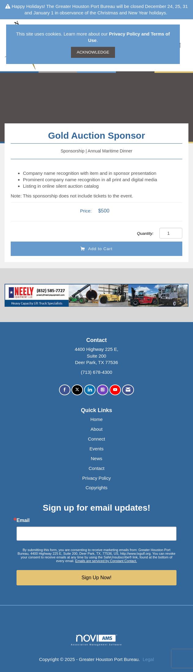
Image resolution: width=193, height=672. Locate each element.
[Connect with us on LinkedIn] (89, 390)
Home (96, 419)
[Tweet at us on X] (77, 390)
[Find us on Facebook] (64, 390)
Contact (97, 468)
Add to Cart (96, 248)
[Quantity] (170, 233)
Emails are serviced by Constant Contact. (106, 561)
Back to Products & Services (45, 114)
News (96, 458)
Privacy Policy (96, 478)
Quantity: (145, 233)
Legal (148, 659)
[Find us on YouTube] (115, 390)
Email (23, 520)
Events (97, 448)
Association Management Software (96, 640)
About (96, 429)
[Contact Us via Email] (128, 390)
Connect (96, 438)
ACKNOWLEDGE (93, 52)
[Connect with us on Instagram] (102, 390)
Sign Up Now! (97, 577)
